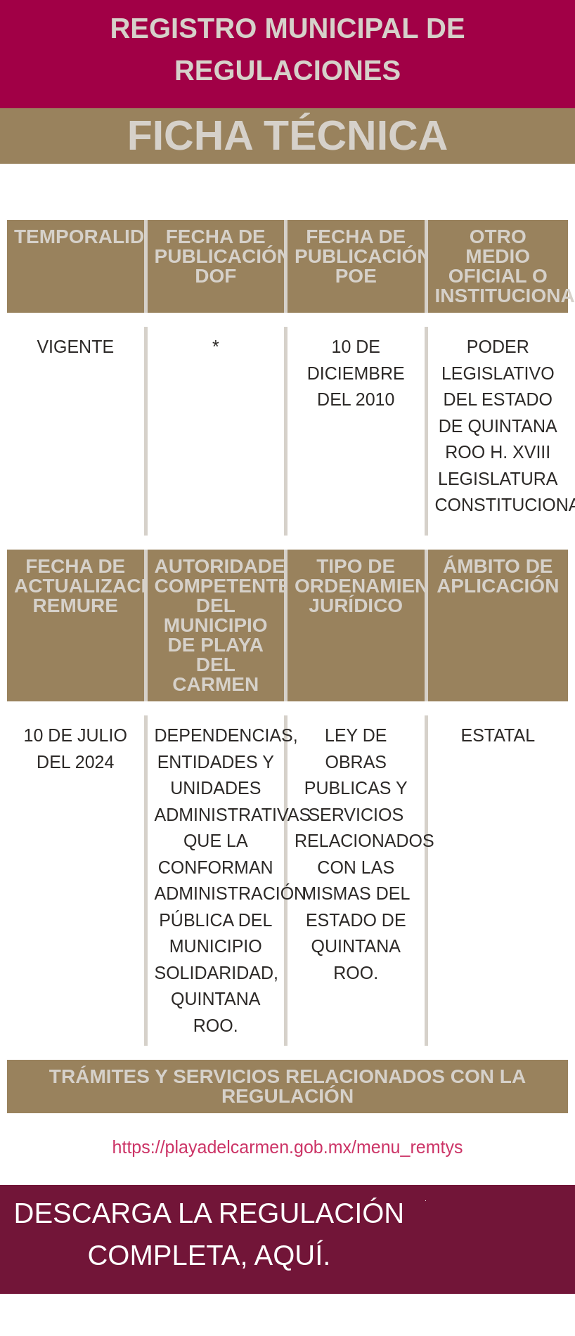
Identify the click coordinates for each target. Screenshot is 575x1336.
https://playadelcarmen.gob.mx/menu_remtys (287, 1147)
